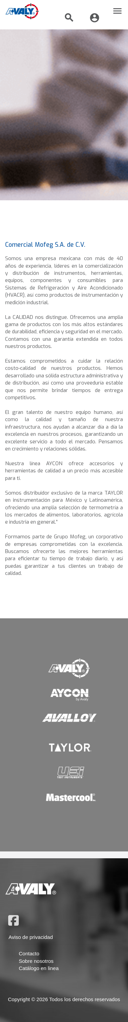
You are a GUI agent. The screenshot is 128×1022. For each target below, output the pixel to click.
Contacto (29, 953)
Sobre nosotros (36, 961)
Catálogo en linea (39, 968)
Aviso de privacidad (31, 937)
